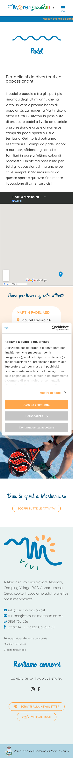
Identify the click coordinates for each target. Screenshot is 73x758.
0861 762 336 (16, 621)
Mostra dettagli (50, 392)
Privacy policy (12, 638)
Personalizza (37, 416)
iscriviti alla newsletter (36, 706)
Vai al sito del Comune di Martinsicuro (41, 751)
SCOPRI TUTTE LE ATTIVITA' (36, 508)
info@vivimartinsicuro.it (24, 610)
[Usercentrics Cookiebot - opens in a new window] (52, 328)
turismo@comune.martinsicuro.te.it (33, 615)
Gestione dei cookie (35, 638)
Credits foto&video (15, 649)
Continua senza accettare (36, 427)
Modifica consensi (15, 644)
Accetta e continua (36, 404)
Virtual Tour (36, 717)
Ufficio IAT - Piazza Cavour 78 (29, 627)
